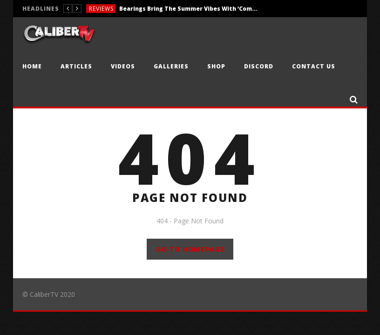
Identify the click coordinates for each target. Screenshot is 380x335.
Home (32, 66)
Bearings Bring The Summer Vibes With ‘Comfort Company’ (189, 9)
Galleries (171, 66)
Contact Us (313, 66)
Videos (123, 66)
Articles (76, 66)
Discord (258, 66)
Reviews (101, 9)
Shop (216, 66)
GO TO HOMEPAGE (190, 249)
